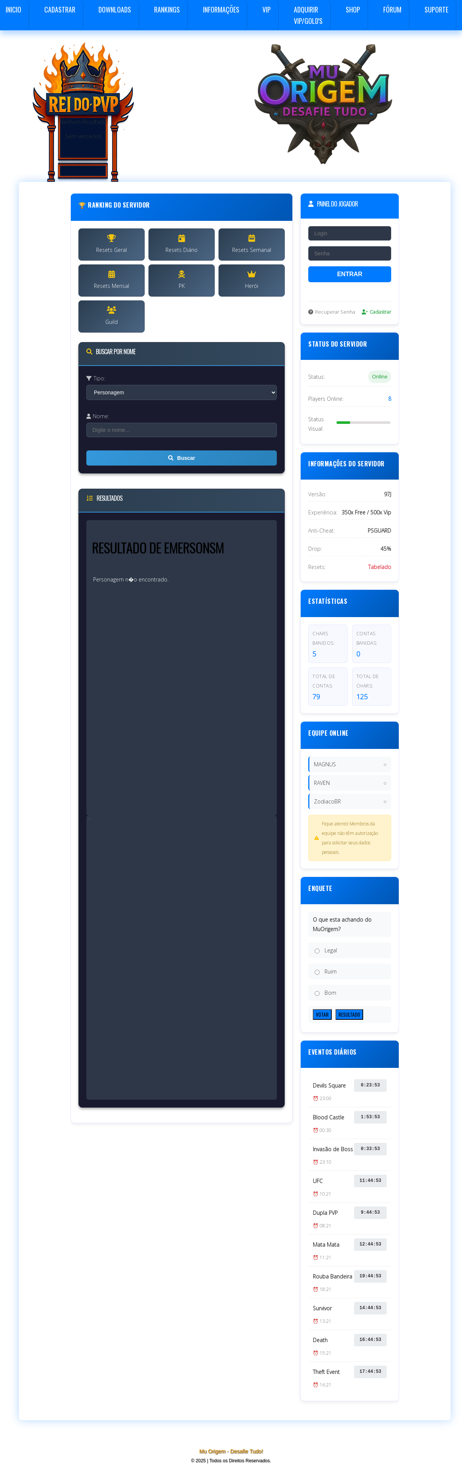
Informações (221, 9)
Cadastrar (59, 9)
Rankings (167, 9)
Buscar (181, 458)
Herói (251, 279)
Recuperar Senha (331, 311)
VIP (266, 9)
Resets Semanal (251, 243)
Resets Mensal (111, 279)
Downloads (114, 9)
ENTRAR (349, 274)
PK (181, 279)
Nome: (97, 416)
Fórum (392, 9)
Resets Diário (181, 243)
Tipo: (95, 378)
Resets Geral (111, 243)
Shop (353, 9)
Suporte (436, 9)
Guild (111, 315)
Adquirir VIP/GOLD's (308, 15)
